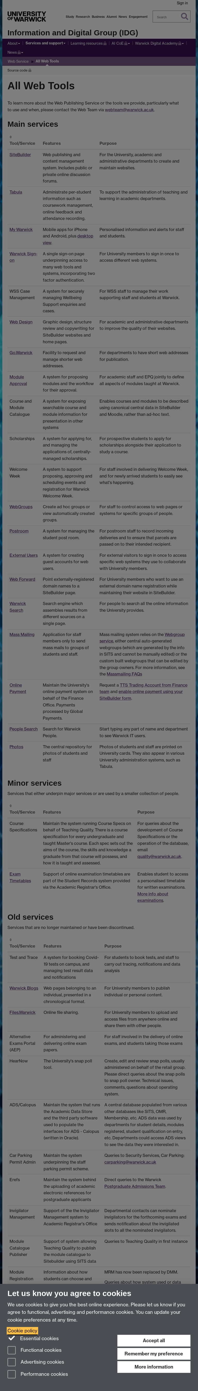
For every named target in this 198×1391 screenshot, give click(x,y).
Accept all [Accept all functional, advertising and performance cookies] (154, 1341)
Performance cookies (37, 1374)
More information (154, 1367)
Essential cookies (33, 1338)
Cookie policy (22, 1331)
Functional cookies (34, 1350)
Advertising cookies (35, 1362)
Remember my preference (154, 1354)
